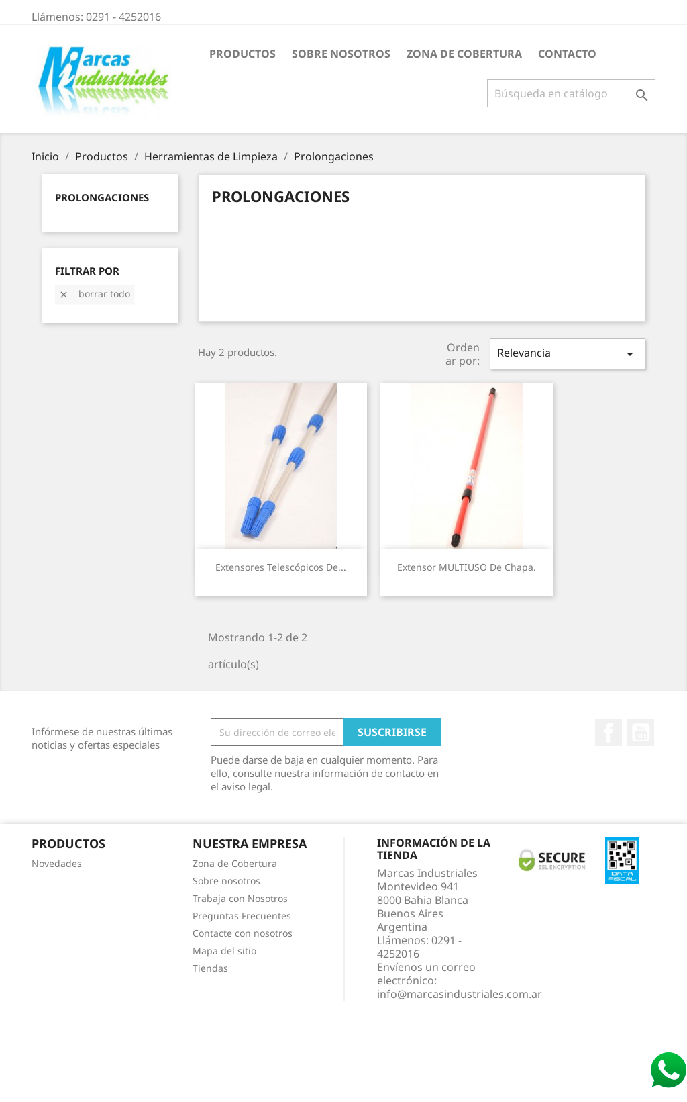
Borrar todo (94, 293)
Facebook (608, 732)
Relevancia (567, 353)
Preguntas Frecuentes (242, 915)
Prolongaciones (102, 197)
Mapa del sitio (224, 950)
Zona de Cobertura (464, 53)
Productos (242, 53)
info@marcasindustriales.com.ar (459, 993)
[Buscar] (571, 93)
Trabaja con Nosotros (240, 898)
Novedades (57, 863)
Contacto (567, 53)
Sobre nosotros (341, 53)
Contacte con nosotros (243, 933)
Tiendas (210, 968)
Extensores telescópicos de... (280, 567)
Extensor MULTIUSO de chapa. (466, 567)
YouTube (640, 732)
